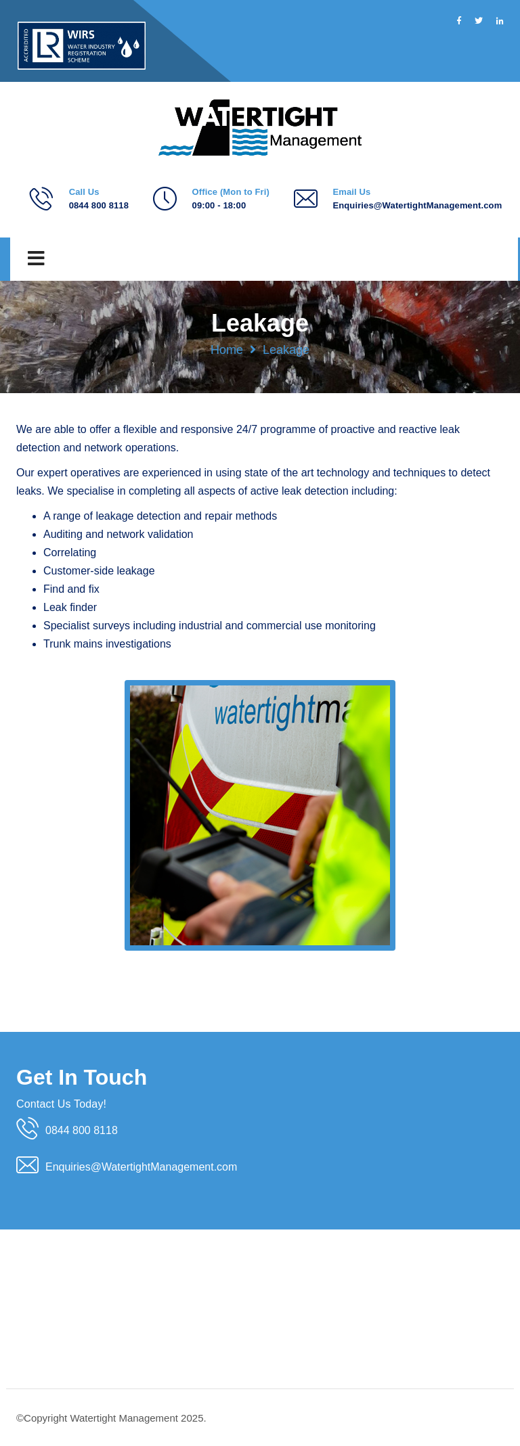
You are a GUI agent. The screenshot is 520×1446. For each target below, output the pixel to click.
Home (227, 350)
